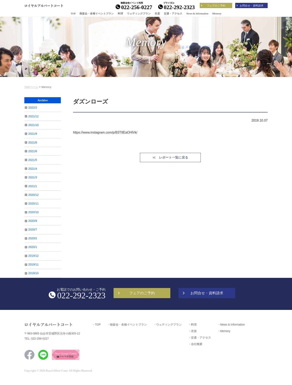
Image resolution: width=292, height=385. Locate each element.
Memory (216, 13)
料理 (120, 13)
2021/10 (33, 125)
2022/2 (32, 107)
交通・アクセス (173, 13)
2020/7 (32, 229)
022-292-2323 (176, 7)
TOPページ (31, 86)
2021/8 (32, 142)
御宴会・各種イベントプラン (96, 13)
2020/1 (32, 247)
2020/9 (32, 220)
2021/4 (32, 168)
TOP (73, 13)
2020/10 (33, 212)
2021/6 (32, 151)
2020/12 (33, 194)
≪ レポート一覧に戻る (170, 157)
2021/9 (32, 133)
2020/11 (33, 203)
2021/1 (32, 186)
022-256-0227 (134, 7)
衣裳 (157, 13)
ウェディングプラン (139, 13)
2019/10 (33, 273)
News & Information (197, 13)
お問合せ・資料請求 (251, 5)
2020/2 (32, 238)
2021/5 (32, 160)
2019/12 (33, 255)
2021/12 (33, 116)
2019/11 (33, 264)
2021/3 (32, 177)
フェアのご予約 (216, 5)
